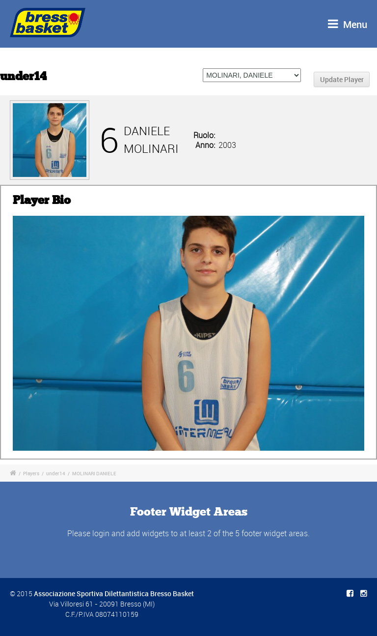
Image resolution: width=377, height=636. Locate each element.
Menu (347, 24)
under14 (55, 473)
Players (31, 473)
